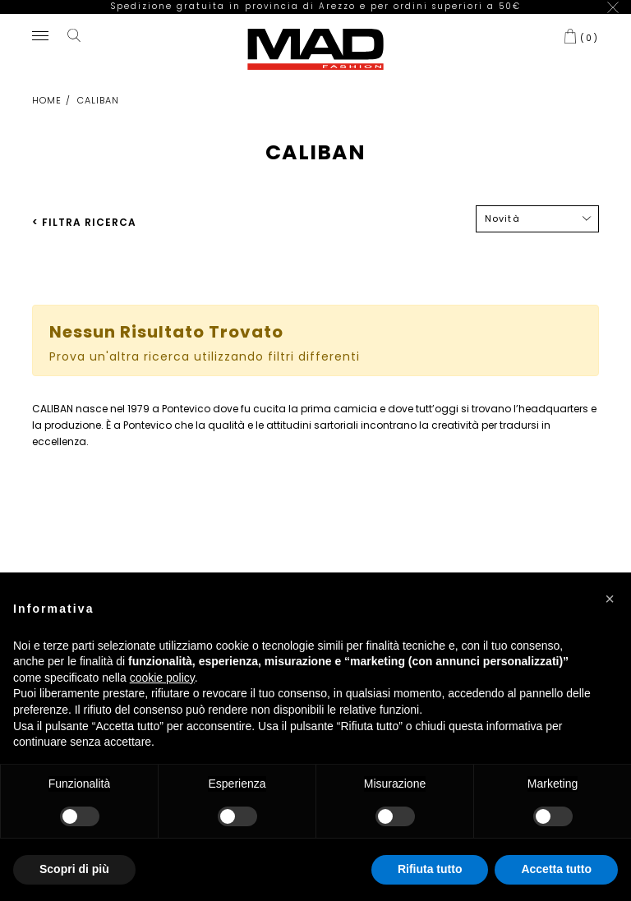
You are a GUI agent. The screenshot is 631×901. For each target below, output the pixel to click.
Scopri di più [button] (74, 869)
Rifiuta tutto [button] (430, 869)
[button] (609, 599)
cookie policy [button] (162, 677)
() (589, 25)
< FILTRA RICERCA (84, 210)
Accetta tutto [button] (556, 869)
